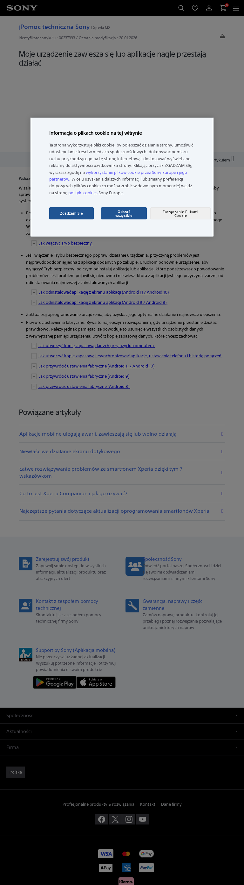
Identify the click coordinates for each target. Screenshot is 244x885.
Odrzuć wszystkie (123, 214)
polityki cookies (83, 193)
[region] (122, 177)
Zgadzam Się (71, 213)
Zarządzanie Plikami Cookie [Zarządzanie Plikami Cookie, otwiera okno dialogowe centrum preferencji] (181, 214)
